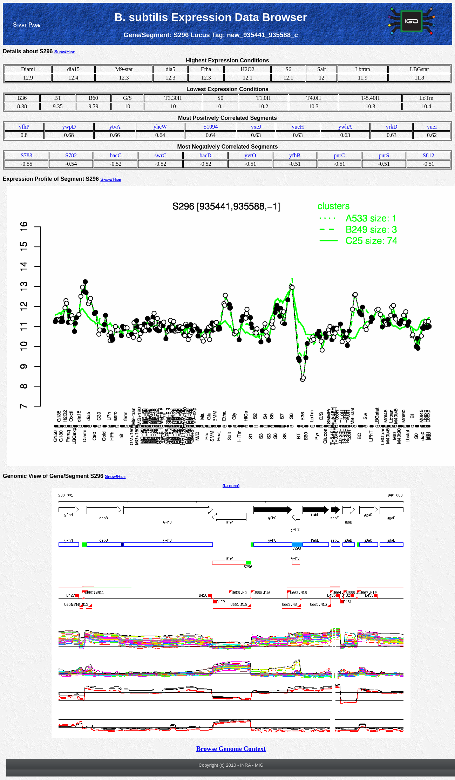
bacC (115, 155)
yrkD (392, 127)
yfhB (294, 155)
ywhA (345, 127)
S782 (71, 155)
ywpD (69, 127)
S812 (428, 155)
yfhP (24, 127)
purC (339, 155)
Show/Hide (64, 51)
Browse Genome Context (231, 748)
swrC (161, 155)
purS (384, 155)
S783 (26, 155)
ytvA (115, 127)
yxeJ (256, 127)
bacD (205, 155)
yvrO (250, 155)
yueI (432, 127)
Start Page (26, 25)
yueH (298, 127)
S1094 (210, 127)
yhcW (160, 127)
